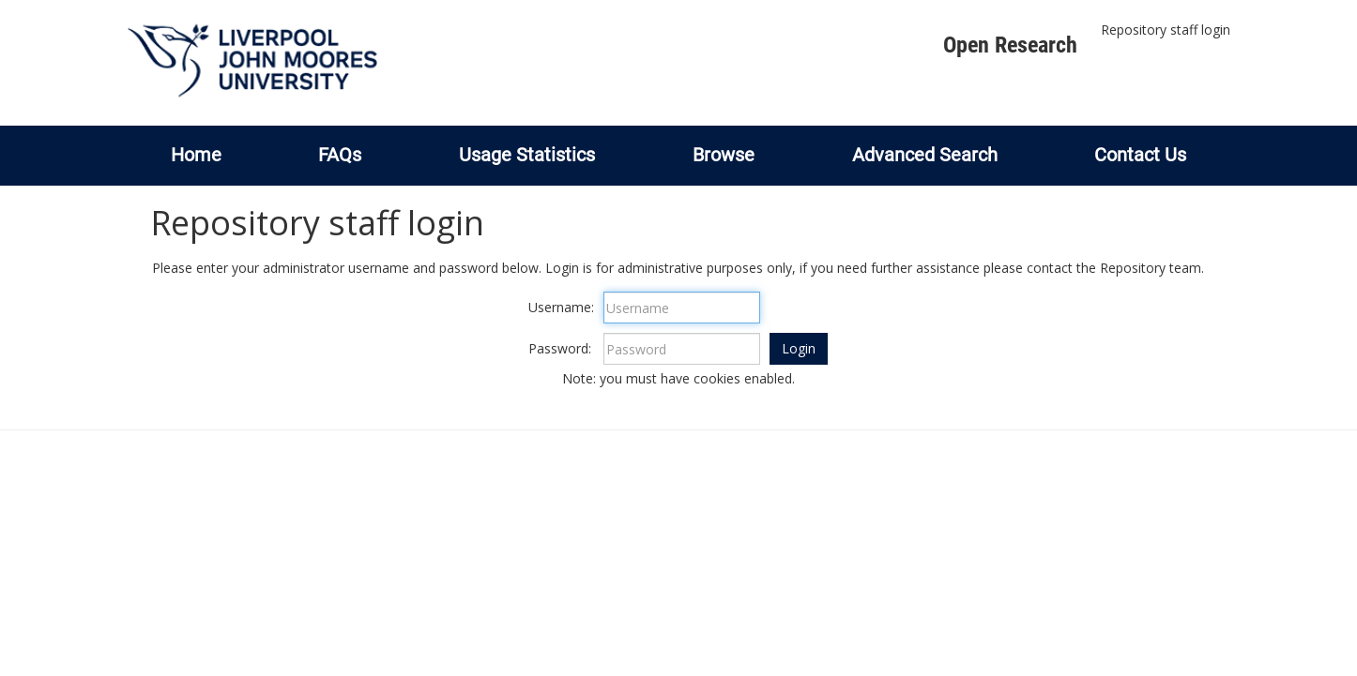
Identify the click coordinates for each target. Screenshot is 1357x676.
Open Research (1010, 45)
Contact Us (1140, 154)
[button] (799, 349)
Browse (724, 154)
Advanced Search (925, 154)
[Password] (681, 349)
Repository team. (1152, 268)
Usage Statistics (527, 154)
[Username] (681, 307)
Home (196, 154)
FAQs (339, 154)
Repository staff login (1165, 29)
